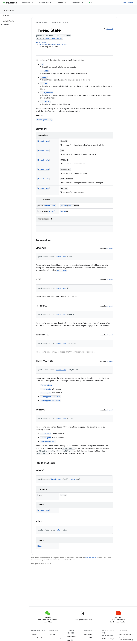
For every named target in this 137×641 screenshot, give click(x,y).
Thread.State (55, 38)
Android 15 (88, 634)
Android (34, 634)
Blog (93, 3)
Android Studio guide (109, 639)
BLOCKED (44, 77)
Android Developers (42, 22)
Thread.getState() (44, 120)
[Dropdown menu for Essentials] (33, 2)
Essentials (26, 3)
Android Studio (127, 3)
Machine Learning (55, 638)
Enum (47, 38)
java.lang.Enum (44, 45)
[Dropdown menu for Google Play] (83, 2)
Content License (90, 558)
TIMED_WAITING (47, 93)
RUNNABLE (44, 71)
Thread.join (46, 393)
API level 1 (109, 29)
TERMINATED (45, 102)
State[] (52, 211)
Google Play (75, 3)
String (70, 206)
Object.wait (62, 270)
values (63, 211)
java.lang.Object (41, 42)
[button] (14, 24)
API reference (9, 11)
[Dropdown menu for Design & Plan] (51, 2)
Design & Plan (43, 3)
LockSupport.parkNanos (50, 397)
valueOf (64, 206)
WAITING (44, 84)
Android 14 (88, 638)
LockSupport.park (48, 441)
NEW (42, 64)
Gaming (52, 634)
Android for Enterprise (38, 638)
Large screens (71, 637)
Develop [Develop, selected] (60, 3)
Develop (53, 22)
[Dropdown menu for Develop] (66, 2)
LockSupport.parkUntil (50, 401)
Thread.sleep (46, 385)
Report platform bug (126, 634)
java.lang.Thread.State (58, 45)
